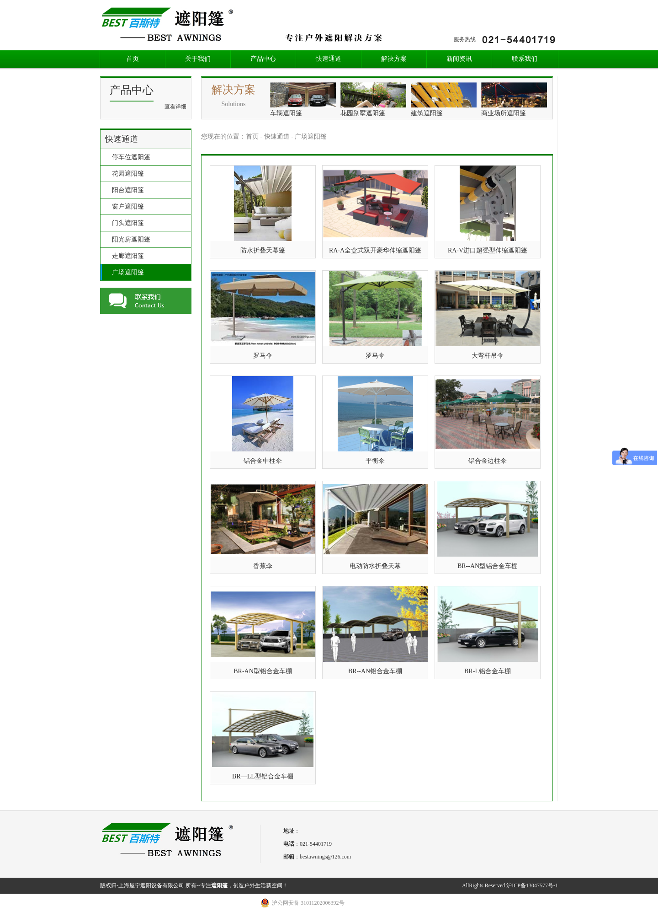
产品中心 (263, 58)
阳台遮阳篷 (128, 190)
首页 (132, 58)
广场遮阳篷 (128, 272)
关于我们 (198, 58)
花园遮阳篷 (128, 173)
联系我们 (524, 58)
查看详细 (175, 106)
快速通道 (328, 58)
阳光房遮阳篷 (131, 239)
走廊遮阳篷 (128, 255)
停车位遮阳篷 (131, 157)
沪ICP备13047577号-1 (532, 885)
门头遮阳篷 (128, 223)
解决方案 (394, 58)
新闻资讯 (459, 58)
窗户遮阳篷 (128, 206)
